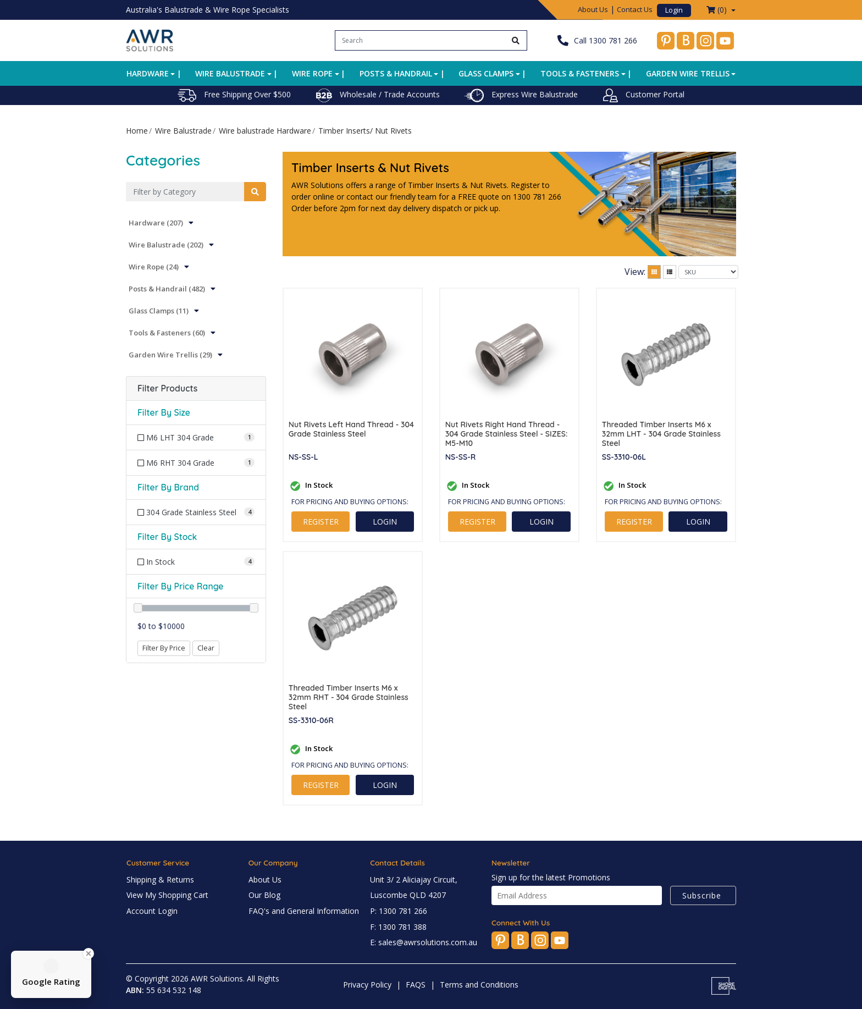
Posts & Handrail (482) (167, 289)
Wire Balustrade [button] (230, 73)
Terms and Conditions (479, 984)
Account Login (152, 911)
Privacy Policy (367, 984)
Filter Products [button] (167, 388)
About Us (593, 9)
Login (674, 10)
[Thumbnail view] (654, 272)
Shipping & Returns (160, 879)
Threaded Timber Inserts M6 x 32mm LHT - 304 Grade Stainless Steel (661, 434)
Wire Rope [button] (312, 73)
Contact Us (635, 9)
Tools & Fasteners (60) (167, 333)
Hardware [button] (147, 73)
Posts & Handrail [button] (396, 73)
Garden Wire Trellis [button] (688, 73)
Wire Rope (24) (154, 267)
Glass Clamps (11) (159, 311)
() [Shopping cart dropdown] (717, 9)
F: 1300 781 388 (398, 927)
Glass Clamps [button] (485, 73)
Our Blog (264, 895)
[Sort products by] (708, 272)
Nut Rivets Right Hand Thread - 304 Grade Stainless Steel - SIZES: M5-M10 (506, 434)
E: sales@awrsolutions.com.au (423, 942)
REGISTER (321, 521)
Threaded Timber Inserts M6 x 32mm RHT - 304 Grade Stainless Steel (348, 697)
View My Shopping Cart (167, 895)
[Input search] (420, 40)
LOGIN (385, 521)
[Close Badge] (88, 953)
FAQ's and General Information (303, 911)
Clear (205, 648)
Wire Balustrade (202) (166, 245)
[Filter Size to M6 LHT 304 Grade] (196, 437)
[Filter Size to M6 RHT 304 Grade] (196, 463)
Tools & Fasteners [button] (579, 73)
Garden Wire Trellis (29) (170, 355)
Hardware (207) (156, 223)
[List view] (669, 272)
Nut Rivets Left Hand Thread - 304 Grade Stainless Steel (351, 429)
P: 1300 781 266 (398, 911)
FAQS (416, 984)
